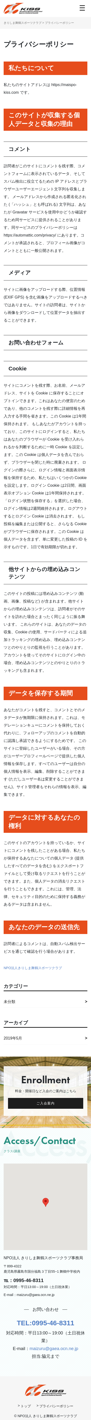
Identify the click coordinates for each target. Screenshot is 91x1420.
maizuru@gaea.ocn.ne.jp (54, 1348)
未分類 (9, 1002)
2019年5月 (13, 1038)
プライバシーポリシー (56, 1406)
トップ (26, 1406)
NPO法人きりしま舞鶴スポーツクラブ (33, 968)
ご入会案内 (45, 1103)
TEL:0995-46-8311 (45, 1323)
